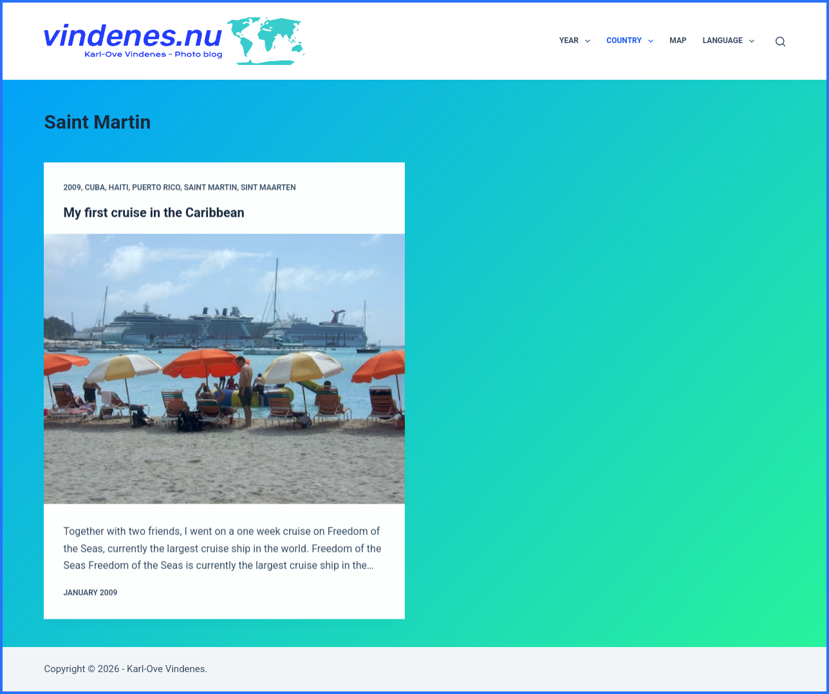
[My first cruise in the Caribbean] (224, 369)
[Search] (780, 41)
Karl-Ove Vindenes (166, 669)
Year (577, 41)
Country (632, 41)
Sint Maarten (268, 188)
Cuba (95, 188)
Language (731, 41)
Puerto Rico (156, 188)
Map (677, 40)
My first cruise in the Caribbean (153, 213)
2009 (71, 188)
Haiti (119, 188)
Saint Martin (210, 188)
